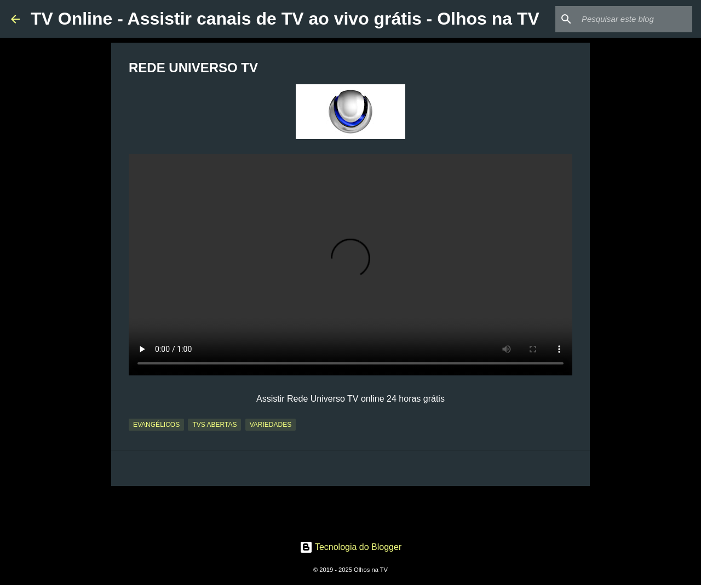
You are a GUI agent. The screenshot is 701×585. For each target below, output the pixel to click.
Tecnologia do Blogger (351, 547)
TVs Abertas (214, 424)
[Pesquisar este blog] (634, 19)
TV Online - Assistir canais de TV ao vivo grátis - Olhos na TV (285, 18)
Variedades (270, 424)
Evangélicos (156, 424)
